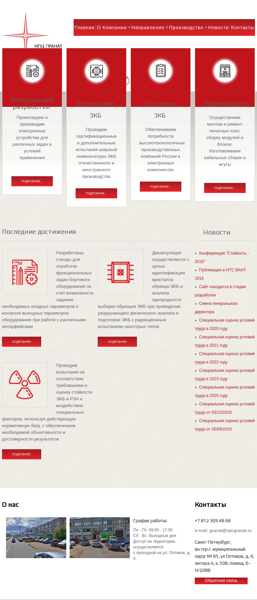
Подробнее (21, 341)
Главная (84, 27)
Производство (186, 27)
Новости (218, 27)
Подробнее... (32, 181)
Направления (148, 27)
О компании (112, 27)
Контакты (242, 27)
